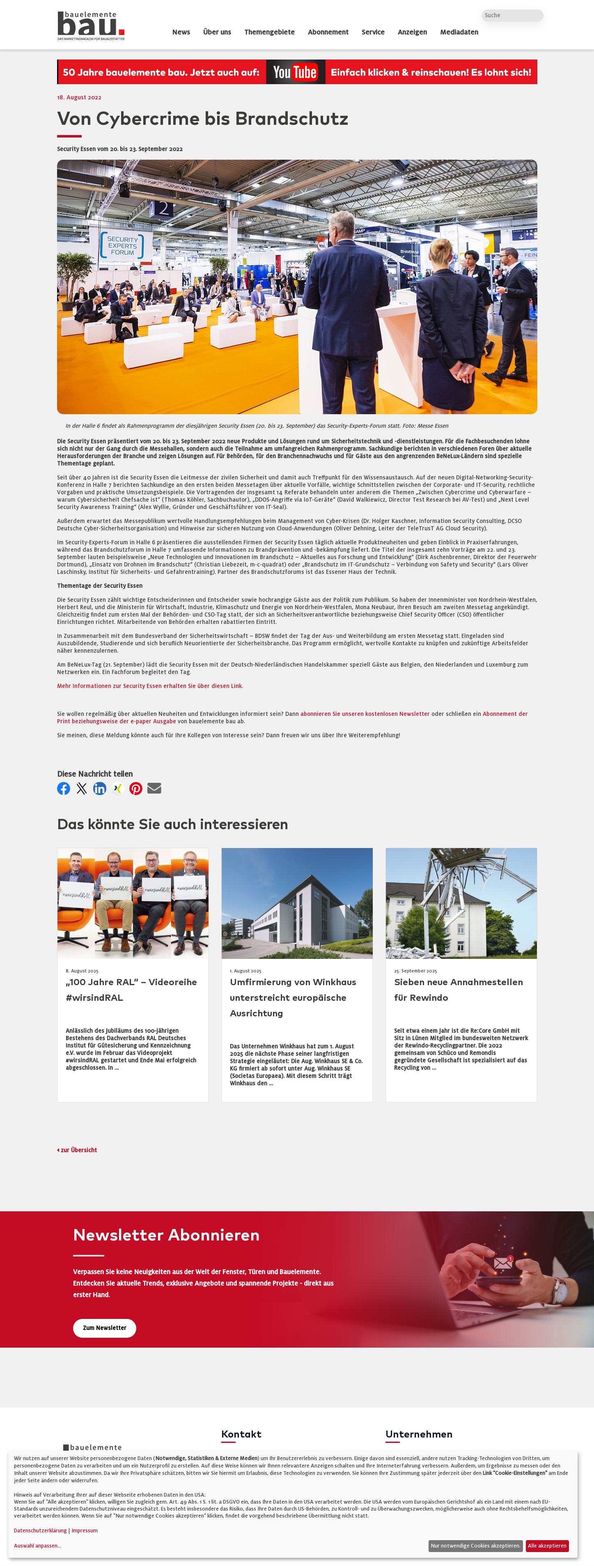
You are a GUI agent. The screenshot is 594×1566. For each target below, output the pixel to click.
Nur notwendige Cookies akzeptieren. (476, 1546)
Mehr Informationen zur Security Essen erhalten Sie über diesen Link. (150, 686)
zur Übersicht (79, 1150)
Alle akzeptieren (547, 1546)
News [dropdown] (181, 32)
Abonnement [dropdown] (328, 32)
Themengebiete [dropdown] (269, 32)
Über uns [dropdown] (217, 32)
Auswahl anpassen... (37, 1546)
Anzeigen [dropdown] (412, 32)
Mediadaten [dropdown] (459, 32)
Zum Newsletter (104, 1328)
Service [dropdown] (373, 32)
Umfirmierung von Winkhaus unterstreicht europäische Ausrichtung (293, 998)
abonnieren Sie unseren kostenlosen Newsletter (365, 714)
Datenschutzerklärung (40, 1531)
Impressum (84, 1531)
